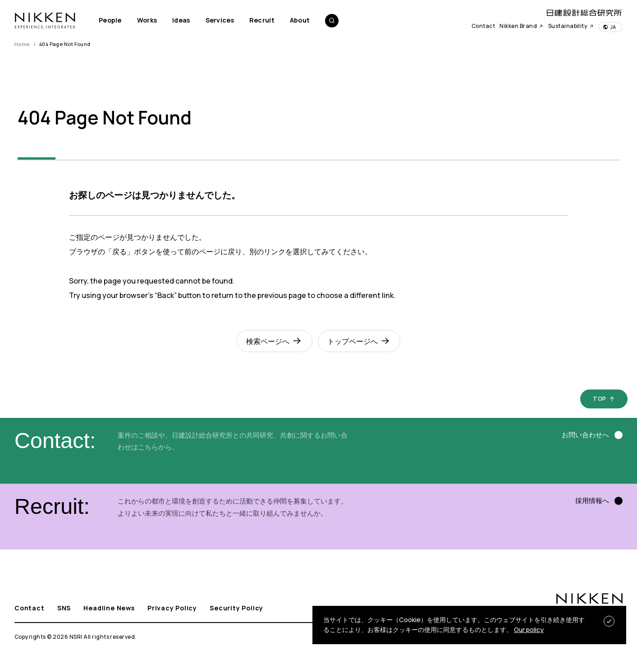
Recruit (262, 20)
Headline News (108, 608)
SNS (64, 608)
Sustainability (571, 26)
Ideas (181, 20)
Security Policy (236, 608)
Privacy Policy (172, 608)
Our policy (529, 629)
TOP (599, 398)
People (110, 20)
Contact (483, 26)
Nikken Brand (521, 26)
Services (220, 20)
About (300, 20)
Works (147, 20)
